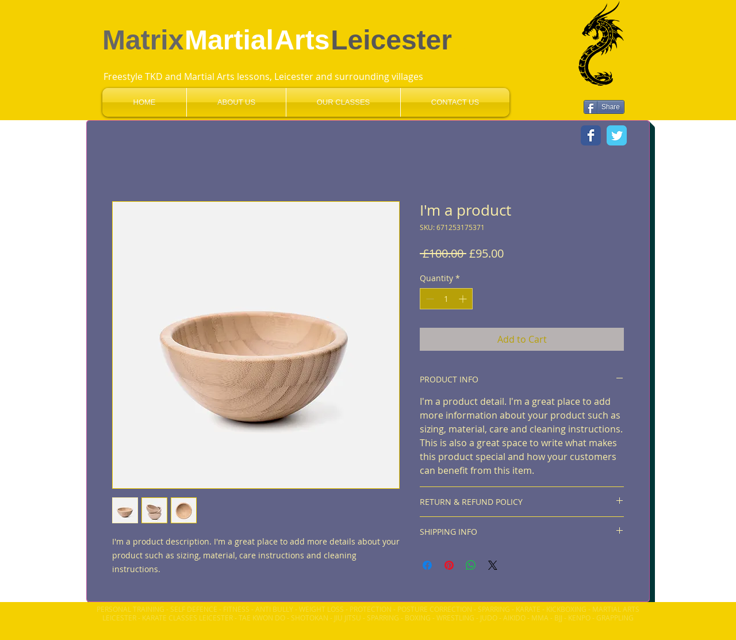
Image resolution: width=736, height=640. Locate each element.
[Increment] (464, 299)
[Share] (604, 107)
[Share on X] (493, 565)
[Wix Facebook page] (591, 135)
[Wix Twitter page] (617, 135)
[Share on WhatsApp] (471, 565)
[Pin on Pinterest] (449, 565)
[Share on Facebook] (427, 565)
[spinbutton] (446, 299)
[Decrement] (428, 299)
